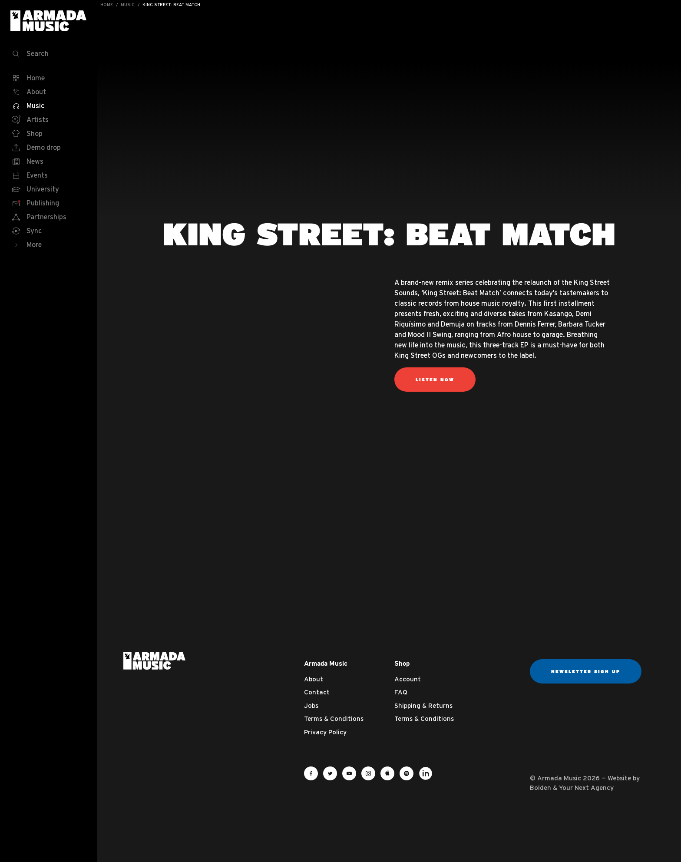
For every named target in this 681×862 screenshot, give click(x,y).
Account (407, 679)
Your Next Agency (586, 787)
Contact (317, 692)
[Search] (48, 54)
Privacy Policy (325, 732)
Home (106, 4)
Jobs (311, 705)
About (313, 679)
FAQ (400, 692)
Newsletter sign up (585, 671)
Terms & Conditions (334, 718)
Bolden (540, 787)
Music (128, 4)
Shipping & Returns (423, 705)
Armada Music (48, 21)
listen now (435, 379)
